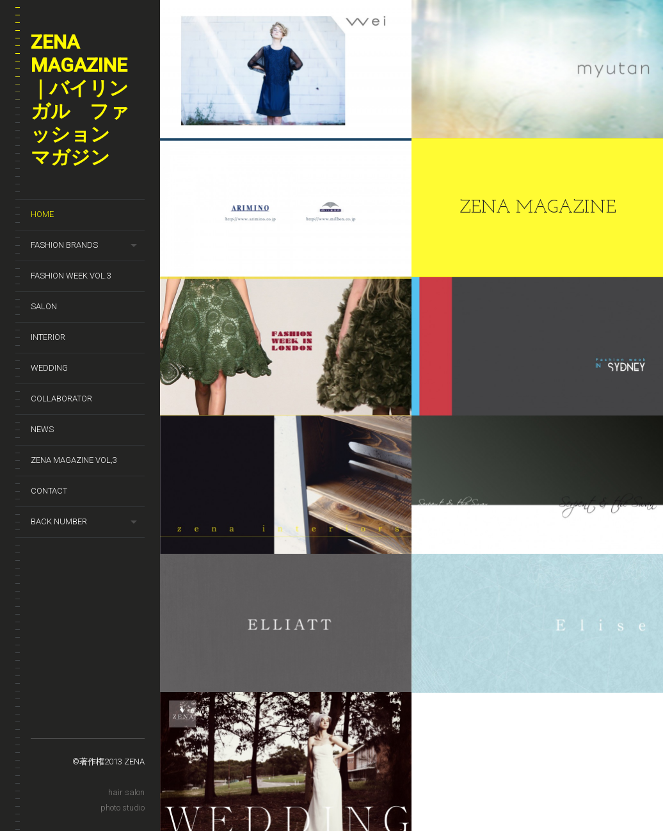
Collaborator (61, 398)
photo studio (122, 807)
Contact (49, 491)
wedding (49, 368)
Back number (59, 521)
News (42, 429)
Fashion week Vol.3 (71, 275)
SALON (44, 306)
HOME (42, 214)
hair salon (126, 792)
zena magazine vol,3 (74, 460)
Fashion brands (64, 245)
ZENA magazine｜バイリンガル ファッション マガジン (80, 99)
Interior (48, 337)
